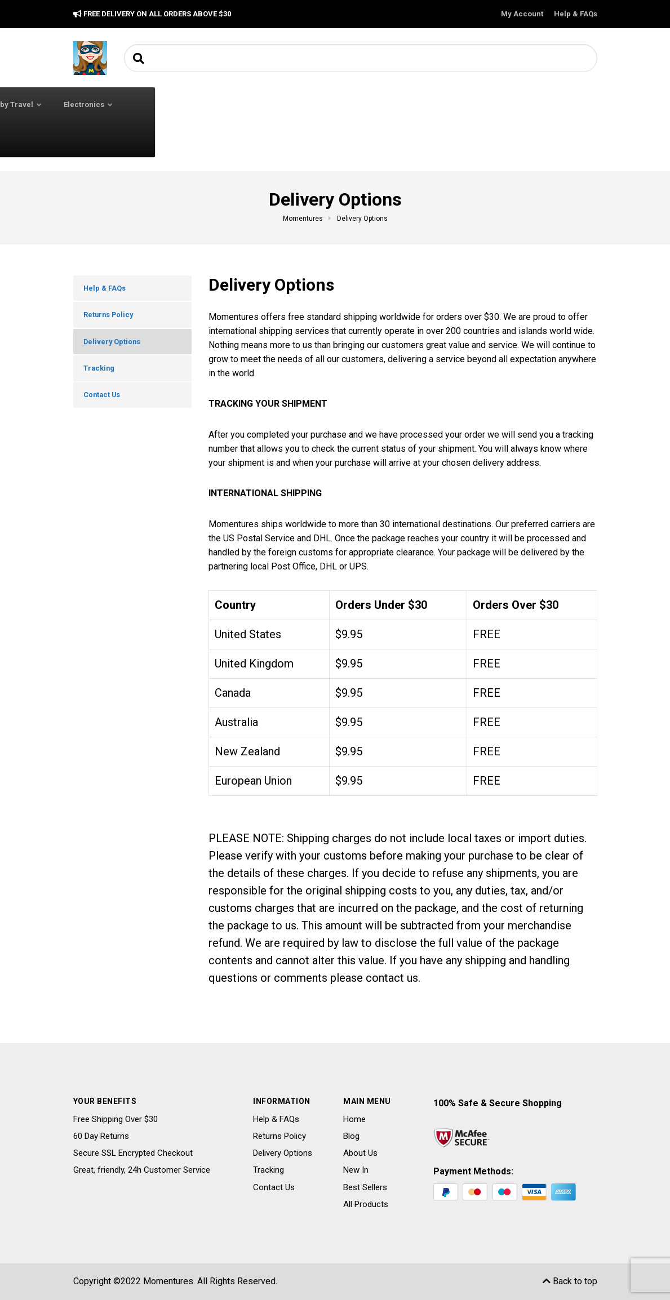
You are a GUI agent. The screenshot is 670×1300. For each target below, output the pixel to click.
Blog (351, 1136)
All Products (365, 1204)
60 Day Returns (101, 1136)
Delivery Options (115, 348)
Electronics (526, 104)
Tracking (102, 377)
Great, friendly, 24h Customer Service (141, 1170)
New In (356, 1170)
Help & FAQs (575, 14)
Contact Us (105, 407)
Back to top (570, 1281)
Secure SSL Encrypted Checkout (133, 1153)
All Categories (130, 104)
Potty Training (110, 139)
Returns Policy (112, 318)
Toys (165, 139)
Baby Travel (454, 104)
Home (354, 1119)
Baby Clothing (234, 104)
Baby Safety (381, 104)
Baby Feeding (313, 104)
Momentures (168, 1281)
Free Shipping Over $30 (115, 1119)
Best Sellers (365, 1187)
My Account (522, 14)
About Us (360, 1153)
